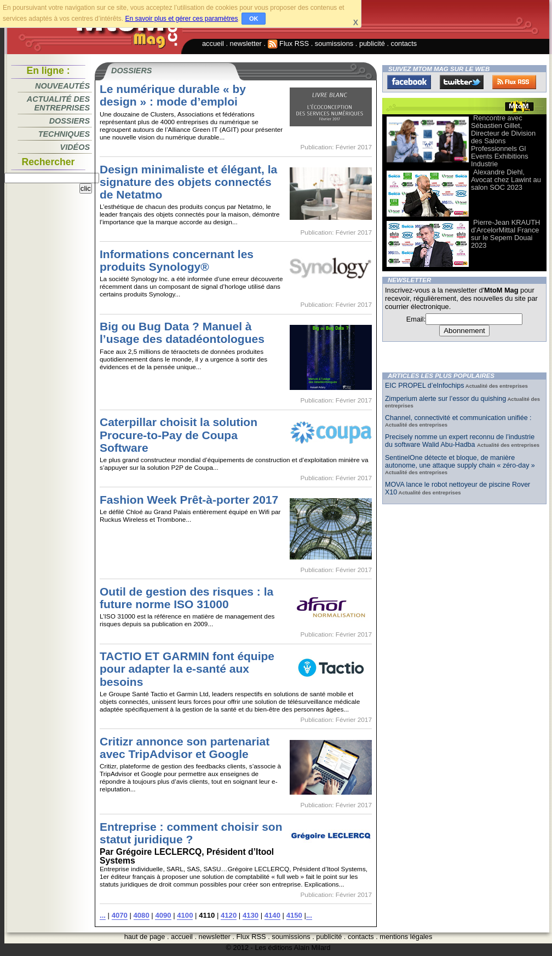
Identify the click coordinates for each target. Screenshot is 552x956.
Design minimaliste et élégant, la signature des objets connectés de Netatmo (188, 182)
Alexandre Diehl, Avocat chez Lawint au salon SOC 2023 (506, 179)
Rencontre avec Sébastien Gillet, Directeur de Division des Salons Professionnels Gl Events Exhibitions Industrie (503, 141)
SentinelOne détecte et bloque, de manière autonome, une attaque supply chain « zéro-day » (460, 461)
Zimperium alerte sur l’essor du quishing (445, 399)
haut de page (144, 936)
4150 (294, 915)
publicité (372, 43)
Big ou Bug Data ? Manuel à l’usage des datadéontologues (182, 332)
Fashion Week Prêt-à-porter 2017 (189, 499)
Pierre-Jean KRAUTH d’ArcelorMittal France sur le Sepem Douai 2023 (505, 233)
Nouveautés (62, 85)
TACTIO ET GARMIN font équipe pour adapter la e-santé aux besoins (187, 668)
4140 (272, 915)
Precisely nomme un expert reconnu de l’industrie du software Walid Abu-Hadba (459, 440)
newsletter (246, 43)
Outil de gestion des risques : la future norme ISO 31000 (186, 597)
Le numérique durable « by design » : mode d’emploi (173, 95)
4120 (229, 915)
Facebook (409, 82)
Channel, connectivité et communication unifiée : (458, 418)
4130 (250, 915)
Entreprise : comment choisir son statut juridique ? (191, 833)
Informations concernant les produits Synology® (177, 260)
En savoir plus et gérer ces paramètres (181, 18)
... (103, 915)
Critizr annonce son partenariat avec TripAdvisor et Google (184, 747)
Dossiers (69, 120)
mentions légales (406, 936)
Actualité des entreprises (58, 103)
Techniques (64, 134)
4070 (120, 915)
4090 (163, 915)
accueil (213, 43)
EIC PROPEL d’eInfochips (424, 385)
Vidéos (75, 147)
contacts (404, 43)
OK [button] (253, 18)
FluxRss (514, 82)
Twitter (462, 82)
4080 (142, 915)
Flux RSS (288, 43)
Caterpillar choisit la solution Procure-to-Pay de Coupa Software (178, 434)
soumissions (334, 43)
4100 (185, 915)
